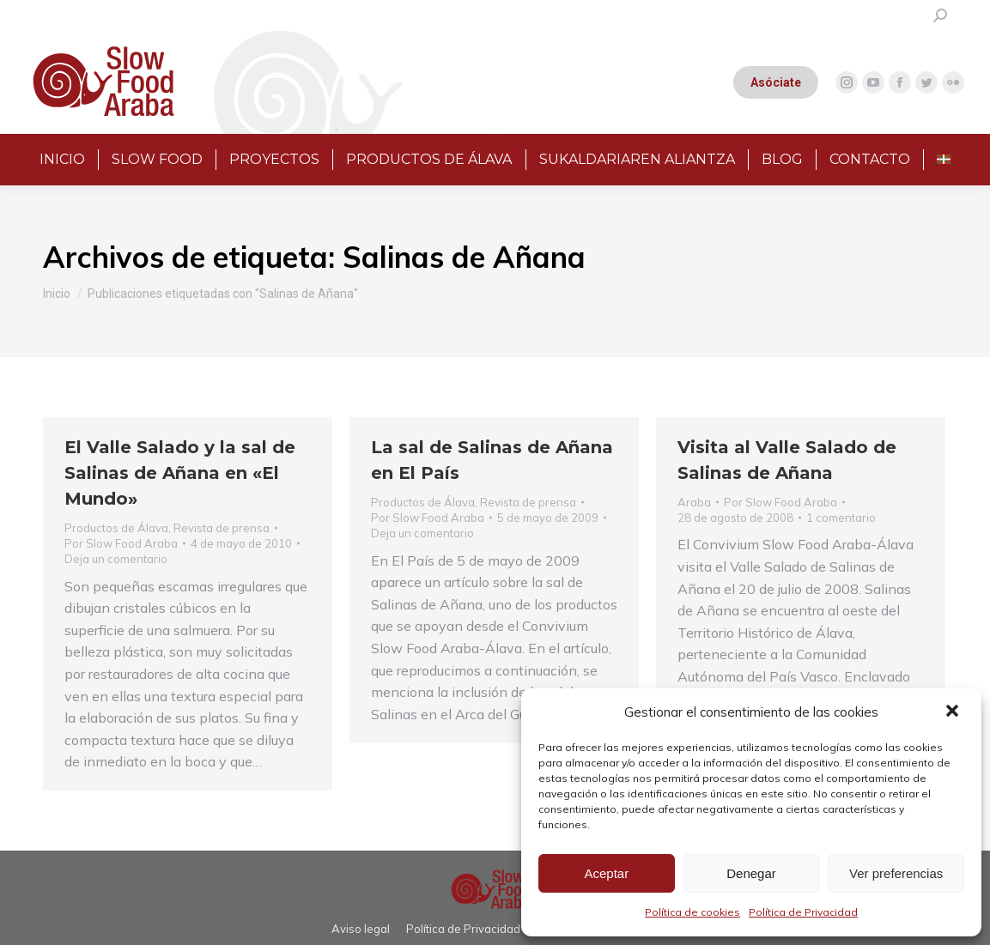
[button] (954, 712)
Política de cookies (692, 912)
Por (121, 543)
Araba (694, 502)
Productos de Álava (116, 528)
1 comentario (841, 517)
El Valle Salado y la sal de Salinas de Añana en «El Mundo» (179, 473)
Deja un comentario (115, 559)
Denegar (751, 873)
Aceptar (606, 873)
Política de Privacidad (803, 912)
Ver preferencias (896, 873)
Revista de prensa (221, 528)
